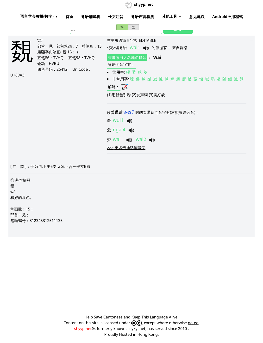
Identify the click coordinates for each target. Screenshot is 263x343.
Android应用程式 (227, 16)
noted (193, 322)
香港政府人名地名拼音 (127, 57)
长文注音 (115, 16)
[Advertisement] (55, 113)
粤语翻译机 (90, 16)
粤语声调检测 (142, 16)
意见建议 (197, 16)
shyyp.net (83, 328)
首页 (69, 16)
